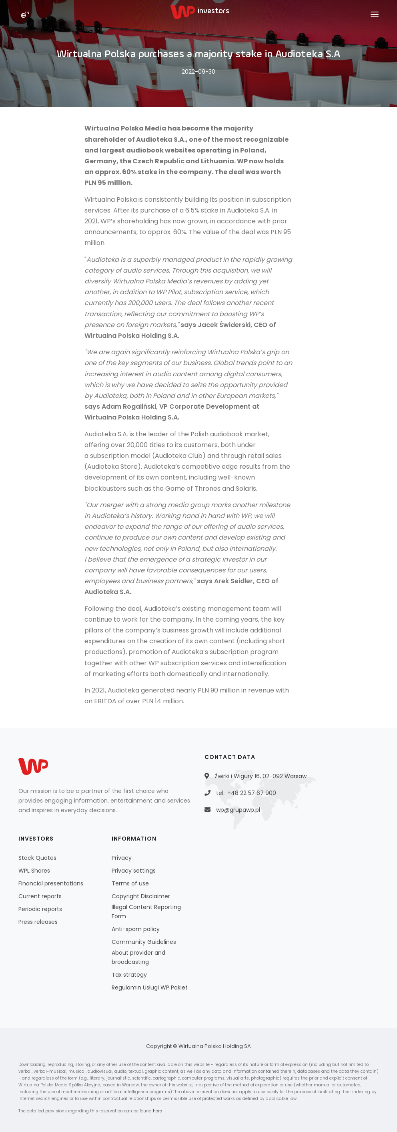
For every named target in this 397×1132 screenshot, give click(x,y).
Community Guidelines (144, 942)
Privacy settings (134, 871)
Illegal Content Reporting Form (146, 911)
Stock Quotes (37, 858)
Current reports (40, 896)
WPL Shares (34, 871)
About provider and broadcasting (138, 957)
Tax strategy (129, 975)
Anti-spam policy (136, 929)
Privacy (122, 858)
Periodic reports (40, 909)
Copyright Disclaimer (141, 896)
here (157, 1111)
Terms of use (130, 883)
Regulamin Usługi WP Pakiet (150, 987)
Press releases (38, 922)
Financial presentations (50, 883)
